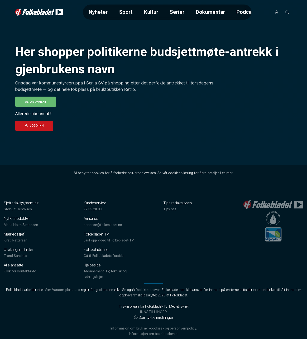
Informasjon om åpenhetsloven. (153, 334)
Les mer (226, 173)
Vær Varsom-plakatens (62, 290)
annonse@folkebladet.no (103, 225)
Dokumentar (210, 12)
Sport (126, 12)
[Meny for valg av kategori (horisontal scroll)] (167, 12)
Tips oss (169, 209)
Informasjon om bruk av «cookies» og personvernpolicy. (153, 328)
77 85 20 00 (93, 209)
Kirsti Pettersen (15, 240)
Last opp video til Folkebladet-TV (109, 240)
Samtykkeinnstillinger (153, 317)
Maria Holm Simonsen (21, 225)
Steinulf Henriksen (18, 209)
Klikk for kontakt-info (20, 271)
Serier (177, 12)
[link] (39, 12)
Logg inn (34, 125)
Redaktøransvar (148, 290)
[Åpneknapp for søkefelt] (287, 12)
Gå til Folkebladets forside (104, 256)
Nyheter (98, 12)
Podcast (246, 12)
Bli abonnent (36, 101)
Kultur (151, 12)
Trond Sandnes (15, 256)
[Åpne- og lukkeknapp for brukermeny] (276, 12)
